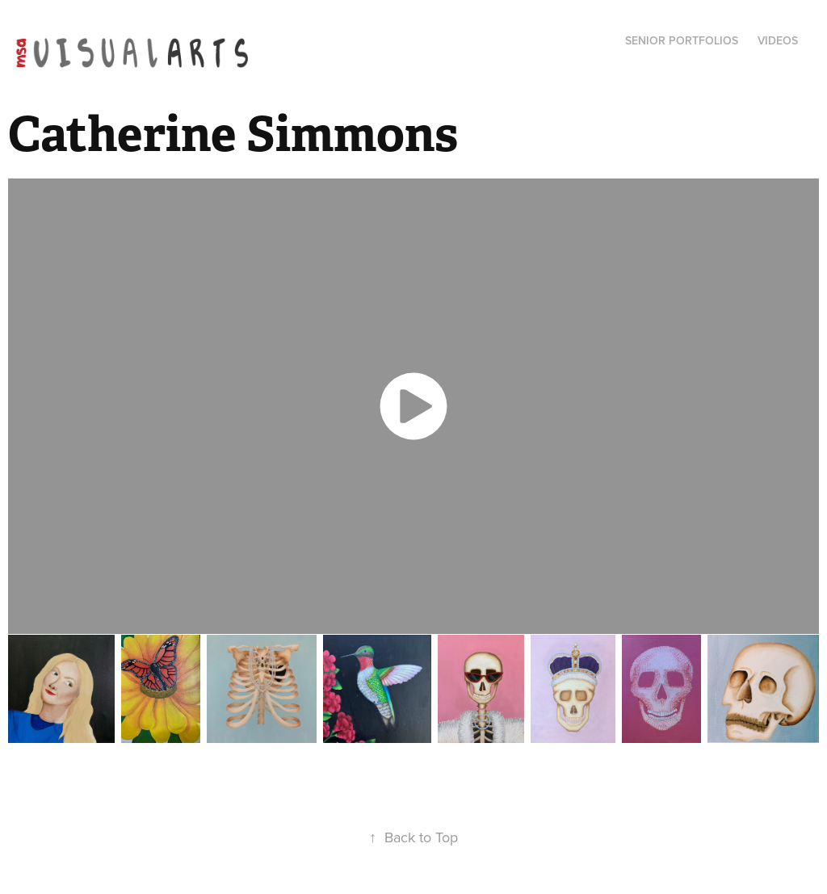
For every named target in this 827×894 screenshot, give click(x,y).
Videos (778, 40)
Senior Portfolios (681, 40)
